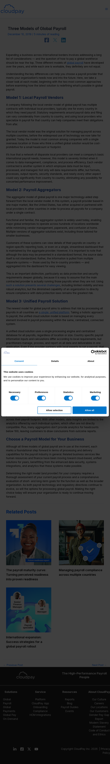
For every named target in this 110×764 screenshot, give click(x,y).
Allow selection (54, 410)
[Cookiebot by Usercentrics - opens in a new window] (93, 352)
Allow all (89, 410)
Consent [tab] (19, 361)
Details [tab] (55, 361)
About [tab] (91, 361)
